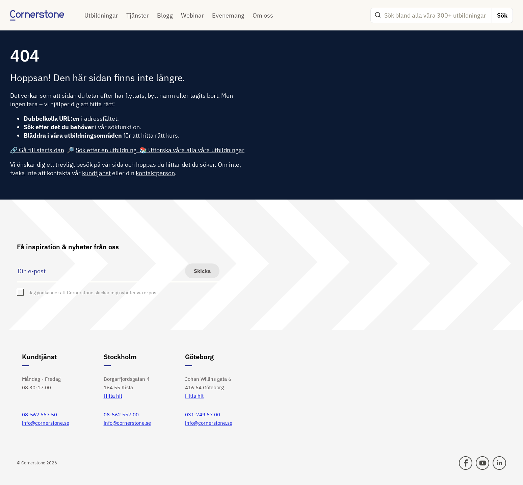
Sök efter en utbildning (107, 150)
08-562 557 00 (121, 414)
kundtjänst (96, 173)
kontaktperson (155, 173)
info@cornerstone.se (45, 423)
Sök (502, 15)
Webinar (192, 15)
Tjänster (137, 15)
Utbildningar (101, 15)
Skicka (202, 271)
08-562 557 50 (39, 414)
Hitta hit (113, 396)
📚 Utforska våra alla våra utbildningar (191, 150)
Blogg (165, 15)
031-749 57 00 (202, 414)
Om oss (263, 15)
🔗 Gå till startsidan (37, 150)
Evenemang (228, 15)
